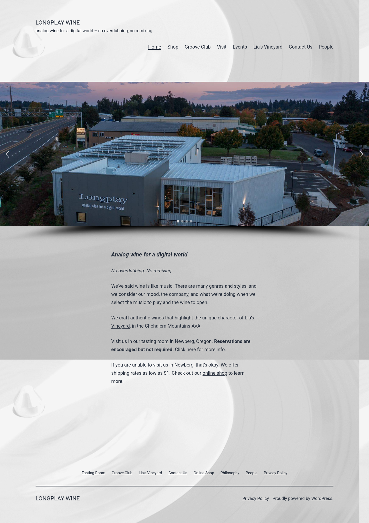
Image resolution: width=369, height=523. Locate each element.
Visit (221, 47)
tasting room (155, 341)
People (326, 47)
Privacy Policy (255, 498)
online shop (215, 373)
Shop (172, 47)
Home (154, 47)
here (191, 349)
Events (240, 47)
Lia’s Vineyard (268, 47)
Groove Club (198, 47)
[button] (7, 154)
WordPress (321, 498)
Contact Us (300, 47)
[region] (184, 162)
